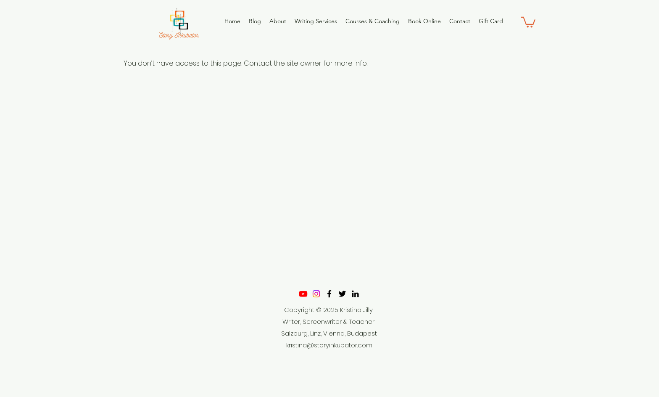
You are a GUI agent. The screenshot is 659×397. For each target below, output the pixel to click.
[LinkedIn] (355, 294)
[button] (528, 22)
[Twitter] (342, 294)
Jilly (367, 309)
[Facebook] (329, 294)
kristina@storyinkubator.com (329, 345)
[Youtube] (303, 294)
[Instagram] (316, 294)
